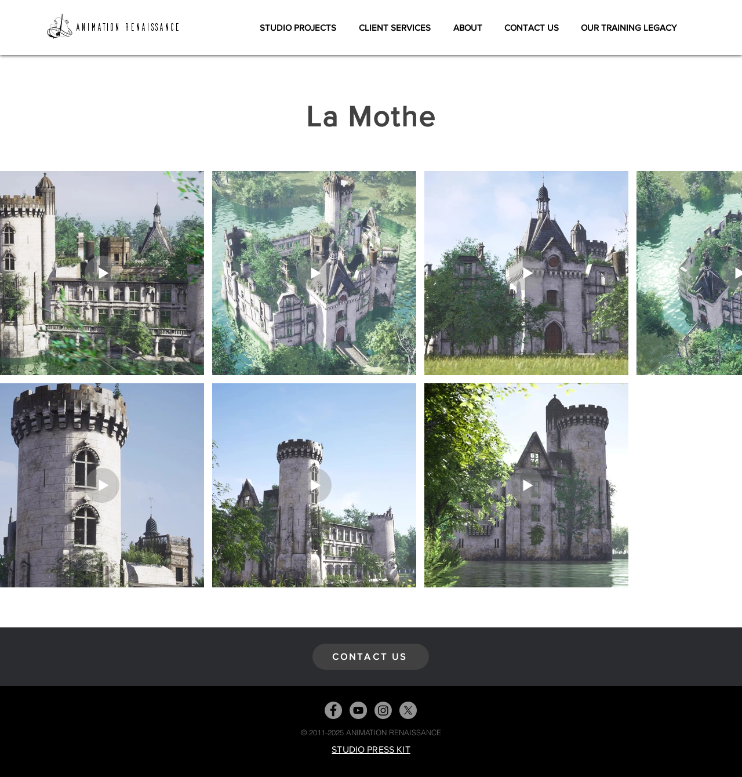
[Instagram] (383, 710)
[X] (408, 710)
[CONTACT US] (370, 657)
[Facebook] (333, 710)
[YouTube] (358, 710)
